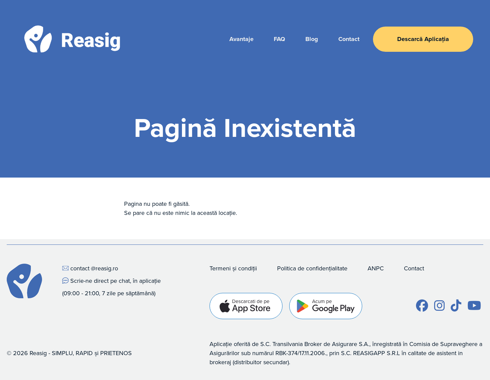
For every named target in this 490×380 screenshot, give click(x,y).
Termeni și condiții (233, 268)
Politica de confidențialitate (312, 268)
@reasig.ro (104, 268)
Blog (311, 39)
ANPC (376, 268)
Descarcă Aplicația (423, 39)
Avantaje (241, 39)
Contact (349, 39)
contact (79, 268)
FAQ (279, 39)
